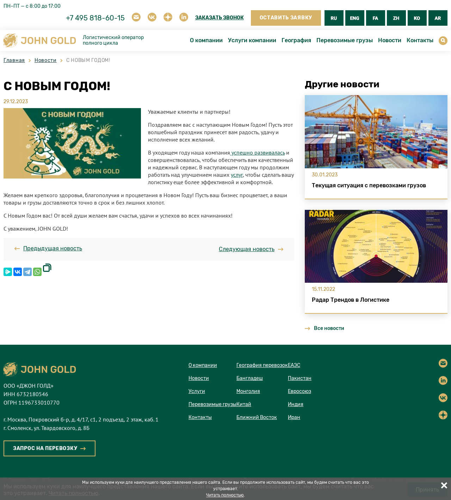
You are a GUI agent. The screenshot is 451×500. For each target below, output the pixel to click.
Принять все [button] (444, 485)
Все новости (324, 328)
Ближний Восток (256, 417)
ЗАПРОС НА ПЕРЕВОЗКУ (45, 448)
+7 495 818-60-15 (95, 18)
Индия (295, 404)
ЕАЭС (294, 365)
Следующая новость (251, 249)
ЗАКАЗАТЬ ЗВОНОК (219, 18)
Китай (243, 404)
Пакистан (299, 378)
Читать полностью (225, 495)
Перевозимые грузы (344, 40)
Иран (294, 417)
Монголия (248, 391)
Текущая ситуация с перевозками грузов (369, 185)
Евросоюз (299, 391)
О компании (206, 40)
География (296, 40)
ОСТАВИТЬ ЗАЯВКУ (286, 18)
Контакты (420, 40)
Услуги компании (252, 40)
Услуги (197, 391)
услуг (237, 174)
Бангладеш (249, 378)
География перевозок (262, 365)
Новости (389, 40)
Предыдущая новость (48, 248)
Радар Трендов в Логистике (350, 299)
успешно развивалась (257, 152)
